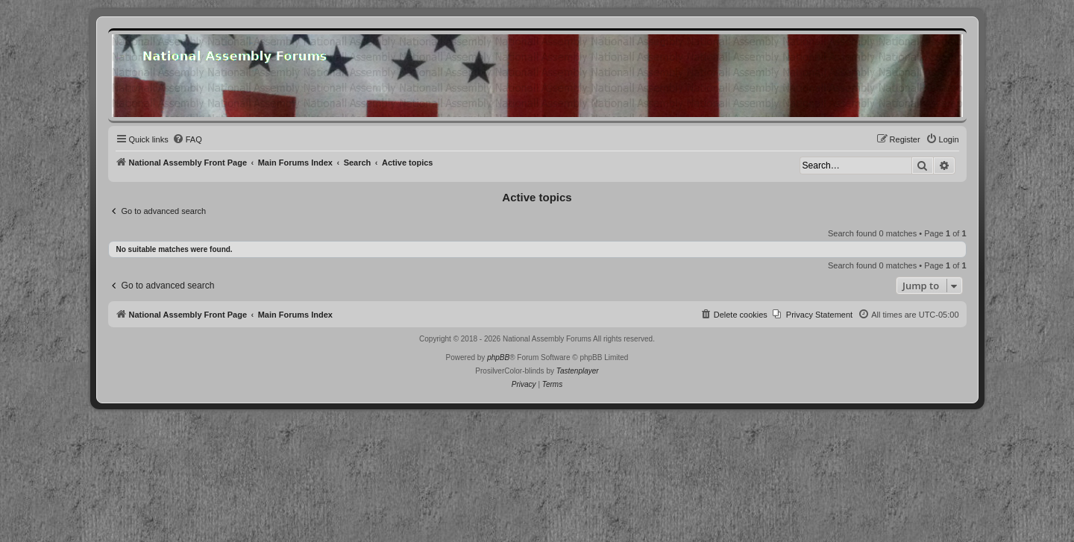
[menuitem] (187, 139)
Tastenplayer (577, 371)
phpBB (498, 357)
